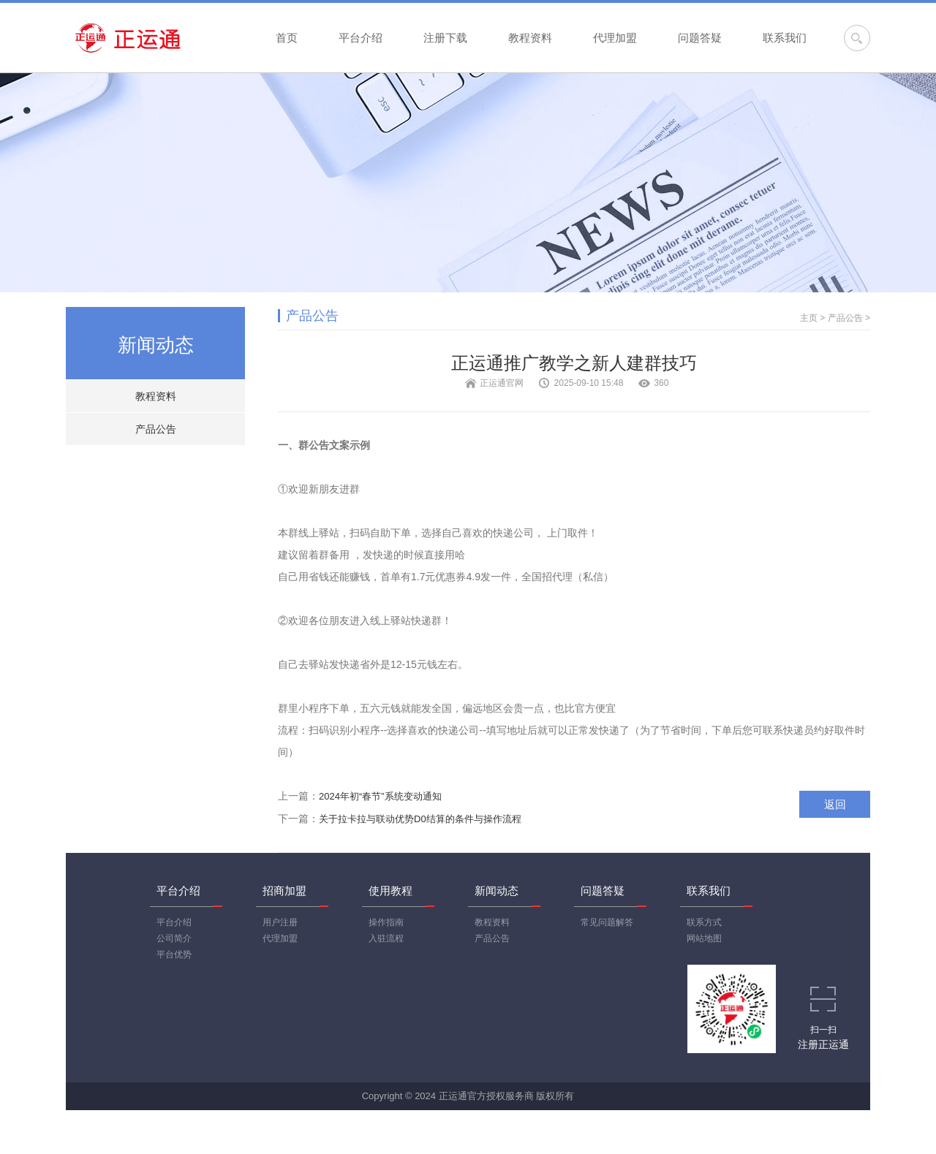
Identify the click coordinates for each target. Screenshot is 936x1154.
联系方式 (704, 922)
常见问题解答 (607, 922)
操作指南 (386, 922)
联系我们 (785, 37)
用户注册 (280, 922)
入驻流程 (386, 938)
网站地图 (704, 938)
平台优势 (174, 954)
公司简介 (174, 938)
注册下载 (445, 37)
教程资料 (530, 37)
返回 (835, 804)
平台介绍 (360, 37)
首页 (287, 37)
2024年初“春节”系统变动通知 (380, 796)
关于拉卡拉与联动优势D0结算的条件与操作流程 (420, 818)
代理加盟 (615, 37)
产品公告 (155, 429)
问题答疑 (700, 37)
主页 (809, 318)
